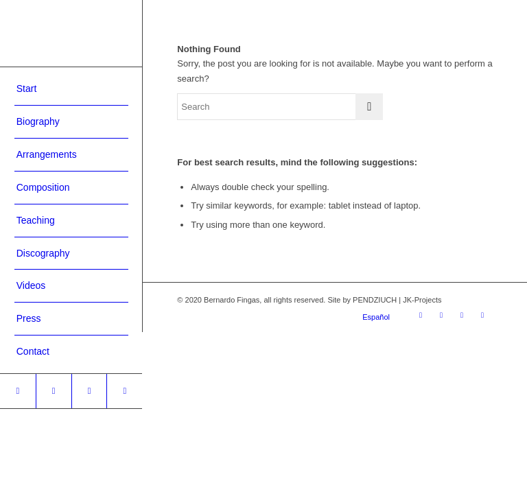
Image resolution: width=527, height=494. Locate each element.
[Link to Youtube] (89, 391)
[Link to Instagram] (18, 391)
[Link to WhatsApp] (124, 391)
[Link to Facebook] (53, 391)
